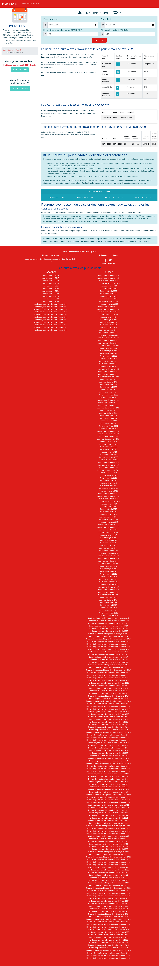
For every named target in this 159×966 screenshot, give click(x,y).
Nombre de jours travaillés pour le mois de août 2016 (108, 636)
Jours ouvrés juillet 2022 (108, 382)
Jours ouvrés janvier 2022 (108, 397)
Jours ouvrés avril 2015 (108, 608)
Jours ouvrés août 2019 (108, 473)
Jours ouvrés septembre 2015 (108, 595)
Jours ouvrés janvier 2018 (108, 522)
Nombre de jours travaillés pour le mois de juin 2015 (108, 756)
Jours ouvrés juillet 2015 (108, 600)
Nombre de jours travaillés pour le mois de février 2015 (108, 745)
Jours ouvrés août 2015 (108, 597)
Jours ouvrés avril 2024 (108, 327)
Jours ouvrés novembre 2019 (108, 465)
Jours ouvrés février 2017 (108, 551)
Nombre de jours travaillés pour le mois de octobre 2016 (108, 641)
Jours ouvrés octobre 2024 (108, 312)
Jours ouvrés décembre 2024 (108, 307)
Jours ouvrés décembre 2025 (108, 275)
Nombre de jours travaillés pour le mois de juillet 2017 (108, 665)
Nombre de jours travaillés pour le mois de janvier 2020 (108, 774)
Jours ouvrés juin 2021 (108, 416)
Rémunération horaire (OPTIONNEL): (115, 30)
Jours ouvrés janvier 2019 (108, 491)
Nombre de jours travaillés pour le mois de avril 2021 (108, 813)
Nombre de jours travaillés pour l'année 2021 (50, 320)
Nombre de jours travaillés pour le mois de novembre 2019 (108, 737)
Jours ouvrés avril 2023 (108, 358)
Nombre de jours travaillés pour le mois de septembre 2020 (108, 795)
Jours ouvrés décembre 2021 (108, 400)
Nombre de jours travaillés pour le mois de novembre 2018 (108, 706)
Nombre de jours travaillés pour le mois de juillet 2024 (108, 914)
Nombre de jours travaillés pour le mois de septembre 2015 (108, 763)
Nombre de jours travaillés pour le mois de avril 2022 (108, 844)
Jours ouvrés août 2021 (108, 410)
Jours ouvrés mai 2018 (108, 512)
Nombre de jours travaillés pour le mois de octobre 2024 (108, 922)
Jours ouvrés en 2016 (50, 275)
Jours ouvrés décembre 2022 (108, 369)
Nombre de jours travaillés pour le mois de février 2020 (108, 776)
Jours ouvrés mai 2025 (108, 294)
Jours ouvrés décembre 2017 (108, 525)
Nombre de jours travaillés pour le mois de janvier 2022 (108, 836)
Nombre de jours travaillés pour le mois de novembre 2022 (108, 862)
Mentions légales (108, 263)
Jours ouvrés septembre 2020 (108, 439)
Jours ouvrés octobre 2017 (108, 530)
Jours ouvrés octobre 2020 (108, 436)
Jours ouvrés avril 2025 (108, 296)
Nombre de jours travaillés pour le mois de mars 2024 (108, 903)
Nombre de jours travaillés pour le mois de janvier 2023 (108, 867)
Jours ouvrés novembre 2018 (108, 496)
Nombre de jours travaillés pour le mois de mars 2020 (108, 779)
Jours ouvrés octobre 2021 (108, 405)
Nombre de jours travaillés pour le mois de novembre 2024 (108, 924)
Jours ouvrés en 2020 (50, 288)
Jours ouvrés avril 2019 (108, 483)
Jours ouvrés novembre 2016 (108, 558)
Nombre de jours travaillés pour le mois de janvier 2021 (108, 805)
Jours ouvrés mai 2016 (108, 574)
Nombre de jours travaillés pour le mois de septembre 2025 (108, 950)
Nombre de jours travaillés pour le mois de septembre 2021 (108, 826)
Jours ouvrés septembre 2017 (108, 532)
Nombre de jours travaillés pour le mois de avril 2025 (108, 937)
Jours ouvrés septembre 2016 (108, 564)
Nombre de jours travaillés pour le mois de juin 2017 (108, 662)
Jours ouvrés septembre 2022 (108, 377)
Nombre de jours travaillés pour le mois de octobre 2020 (108, 797)
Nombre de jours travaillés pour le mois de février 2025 (108, 932)
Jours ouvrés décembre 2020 (108, 431)
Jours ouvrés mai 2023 (108, 356)
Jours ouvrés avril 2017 (108, 545)
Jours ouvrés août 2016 (108, 566)
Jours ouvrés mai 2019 (108, 480)
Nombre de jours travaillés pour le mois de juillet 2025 (108, 945)
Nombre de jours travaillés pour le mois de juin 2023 (108, 880)
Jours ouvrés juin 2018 (108, 509)
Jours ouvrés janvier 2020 (108, 460)
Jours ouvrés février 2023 (108, 364)
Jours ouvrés (9, 4)
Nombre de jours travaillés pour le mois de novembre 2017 (108, 675)
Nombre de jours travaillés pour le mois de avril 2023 (108, 875)
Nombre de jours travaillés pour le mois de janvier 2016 (108, 618)
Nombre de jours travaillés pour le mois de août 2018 (108, 699)
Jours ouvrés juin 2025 (108, 291)
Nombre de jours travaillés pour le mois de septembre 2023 (108, 888)
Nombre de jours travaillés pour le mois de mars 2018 (108, 686)
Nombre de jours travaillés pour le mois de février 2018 (108, 683)
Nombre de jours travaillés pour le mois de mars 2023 (108, 872)
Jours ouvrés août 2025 (108, 286)
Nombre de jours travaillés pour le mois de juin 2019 (108, 724)
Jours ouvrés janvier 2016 (108, 584)
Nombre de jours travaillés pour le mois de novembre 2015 (108, 769)
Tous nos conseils (20, 88)
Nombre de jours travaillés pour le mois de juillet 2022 (108, 852)
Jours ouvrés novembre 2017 (108, 527)
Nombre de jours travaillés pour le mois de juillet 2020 (108, 789)
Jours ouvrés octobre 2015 (108, 592)
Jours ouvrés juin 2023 (108, 353)
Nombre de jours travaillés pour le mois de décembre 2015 (108, 771)
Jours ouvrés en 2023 (50, 296)
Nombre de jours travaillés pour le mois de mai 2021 (108, 815)
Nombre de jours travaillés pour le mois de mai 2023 (108, 878)
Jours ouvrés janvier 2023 (108, 366)
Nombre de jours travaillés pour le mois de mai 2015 (108, 753)
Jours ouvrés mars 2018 (108, 517)
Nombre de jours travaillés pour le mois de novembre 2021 (108, 831)
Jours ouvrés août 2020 (108, 442)
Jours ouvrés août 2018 (108, 504)
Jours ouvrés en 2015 (50, 286)
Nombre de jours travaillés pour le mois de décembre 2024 (108, 927)
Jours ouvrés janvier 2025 (108, 304)
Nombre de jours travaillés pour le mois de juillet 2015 (108, 758)
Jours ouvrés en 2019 (50, 283)
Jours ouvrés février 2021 (108, 426)
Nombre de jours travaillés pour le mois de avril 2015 (108, 750)
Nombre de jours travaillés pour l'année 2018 (50, 309)
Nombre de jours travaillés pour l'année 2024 (50, 327)
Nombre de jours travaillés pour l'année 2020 (50, 317)
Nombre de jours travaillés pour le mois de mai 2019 (108, 722)
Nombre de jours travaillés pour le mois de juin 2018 (108, 693)
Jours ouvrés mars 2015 (108, 610)
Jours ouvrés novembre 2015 (108, 589)
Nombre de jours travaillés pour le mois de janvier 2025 (108, 929)
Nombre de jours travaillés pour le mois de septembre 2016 (108, 639)
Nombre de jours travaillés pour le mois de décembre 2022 (108, 865)
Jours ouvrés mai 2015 (108, 605)
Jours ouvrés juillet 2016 (108, 569)
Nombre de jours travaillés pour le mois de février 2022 (108, 839)
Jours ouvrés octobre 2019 (108, 467)
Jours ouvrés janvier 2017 (108, 553)
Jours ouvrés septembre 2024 (108, 314)
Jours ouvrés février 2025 (108, 301)
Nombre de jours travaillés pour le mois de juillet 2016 (108, 634)
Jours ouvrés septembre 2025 (108, 283)
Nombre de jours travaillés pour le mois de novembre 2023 (108, 893)
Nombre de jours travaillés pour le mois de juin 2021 (108, 818)
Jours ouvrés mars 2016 (108, 579)
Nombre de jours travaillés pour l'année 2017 (50, 307)
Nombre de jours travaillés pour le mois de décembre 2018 (108, 709)
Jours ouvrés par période (31, 3)
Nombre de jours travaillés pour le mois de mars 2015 (108, 748)
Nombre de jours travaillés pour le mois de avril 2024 (108, 906)
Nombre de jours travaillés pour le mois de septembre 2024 (108, 919)
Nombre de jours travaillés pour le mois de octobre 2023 (108, 890)
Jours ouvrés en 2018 (50, 281)
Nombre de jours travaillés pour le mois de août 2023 (108, 885)
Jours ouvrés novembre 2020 (108, 434)
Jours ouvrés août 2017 (108, 535)
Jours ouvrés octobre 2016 (108, 561)
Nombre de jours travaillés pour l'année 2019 (50, 312)
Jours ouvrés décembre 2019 (108, 462)
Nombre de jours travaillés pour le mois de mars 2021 (108, 810)
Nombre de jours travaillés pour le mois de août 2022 (108, 854)
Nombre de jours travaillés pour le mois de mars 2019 (108, 717)
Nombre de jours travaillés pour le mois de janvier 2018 (108, 680)
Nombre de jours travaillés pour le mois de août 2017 (108, 667)
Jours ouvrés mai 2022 (108, 387)
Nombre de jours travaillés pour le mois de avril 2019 (108, 719)
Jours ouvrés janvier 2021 (108, 429)
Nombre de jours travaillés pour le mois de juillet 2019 (108, 727)
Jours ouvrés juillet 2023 (108, 351)
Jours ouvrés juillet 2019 (108, 475)
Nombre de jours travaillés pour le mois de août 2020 (108, 792)
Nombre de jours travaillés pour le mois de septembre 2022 (108, 857)
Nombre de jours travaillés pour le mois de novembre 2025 (108, 955)
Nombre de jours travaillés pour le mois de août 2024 (108, 916)
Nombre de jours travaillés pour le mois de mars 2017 (108, 654)
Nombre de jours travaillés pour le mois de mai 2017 (108, 660)
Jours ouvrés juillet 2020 (108, 444)
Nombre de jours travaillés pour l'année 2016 (50, 304)
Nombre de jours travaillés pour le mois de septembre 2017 (108, 670)
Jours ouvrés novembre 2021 (108, 403)
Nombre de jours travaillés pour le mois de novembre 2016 (108, 644)
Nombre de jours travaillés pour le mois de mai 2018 (108, 691)
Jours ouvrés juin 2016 (108, 571)
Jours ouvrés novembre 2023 (108, 340)
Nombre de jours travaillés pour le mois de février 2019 (108, 714)
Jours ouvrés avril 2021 (108, 421)
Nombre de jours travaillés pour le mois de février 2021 (108, 807)
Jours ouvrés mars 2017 (108, 548)
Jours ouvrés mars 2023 (108, 361)
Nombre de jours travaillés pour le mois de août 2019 (108, 730)
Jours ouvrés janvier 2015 (108, 615)
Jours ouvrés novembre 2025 (108, 278)
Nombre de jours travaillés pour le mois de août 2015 (108, 761)
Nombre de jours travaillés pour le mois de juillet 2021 (108, 820)
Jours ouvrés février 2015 (108, 613)
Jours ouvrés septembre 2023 (108, 346)
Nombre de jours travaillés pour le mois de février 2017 (108, 652)
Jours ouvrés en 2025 (50, 301)
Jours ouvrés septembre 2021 (108, 408)
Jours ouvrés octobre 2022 (108, 374)
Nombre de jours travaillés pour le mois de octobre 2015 (108, 766)
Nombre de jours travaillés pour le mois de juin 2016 (108, 631)
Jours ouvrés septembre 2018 (108, 501)
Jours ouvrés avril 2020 (108, 452)
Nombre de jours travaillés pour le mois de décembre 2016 (108, 647)
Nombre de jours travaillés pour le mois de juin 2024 (108, 911)
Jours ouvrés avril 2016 (108, 577)
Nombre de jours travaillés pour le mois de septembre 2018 (108, 701)
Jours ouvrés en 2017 (50, 278)
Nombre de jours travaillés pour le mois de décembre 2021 (108, 833)
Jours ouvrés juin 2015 (108, 602)
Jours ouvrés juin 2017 (108, 540)
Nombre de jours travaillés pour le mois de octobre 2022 (108, 859)
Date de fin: (107, 19)
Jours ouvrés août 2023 (108, 348)
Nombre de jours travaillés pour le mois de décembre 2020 (108, 802)
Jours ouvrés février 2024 (108, 333)
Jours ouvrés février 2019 (108, 488)
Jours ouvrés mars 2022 (108, 392)
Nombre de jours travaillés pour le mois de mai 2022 (108, 846)
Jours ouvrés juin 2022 (108, 384)
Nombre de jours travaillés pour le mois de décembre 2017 (108, 678)
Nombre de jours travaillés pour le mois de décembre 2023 (108, 896)
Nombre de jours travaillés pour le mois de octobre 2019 (108, 735)
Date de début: (51, 19)
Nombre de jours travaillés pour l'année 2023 (50, 325)
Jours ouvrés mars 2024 (108, 330)
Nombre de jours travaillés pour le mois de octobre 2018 (108, 704)
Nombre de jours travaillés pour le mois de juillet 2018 (108, 696)
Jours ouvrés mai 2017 (108, 543)
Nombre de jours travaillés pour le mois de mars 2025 (108, 935)
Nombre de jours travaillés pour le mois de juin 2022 (108, 849)
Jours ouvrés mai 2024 (108, 325)
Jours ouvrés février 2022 (108, 395)
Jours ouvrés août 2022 (108, 379)
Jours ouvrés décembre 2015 (108, 587)
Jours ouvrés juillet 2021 (108, 413)
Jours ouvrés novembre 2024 (108, 309)
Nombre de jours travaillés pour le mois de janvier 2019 (108, 711)
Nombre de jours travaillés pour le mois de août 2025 (108, 948)
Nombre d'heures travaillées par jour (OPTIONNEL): (62, 30)
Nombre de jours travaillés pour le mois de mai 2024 (108, 909)
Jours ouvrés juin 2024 (108, 322)
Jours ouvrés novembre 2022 (108, 371)
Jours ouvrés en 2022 (50, 294)
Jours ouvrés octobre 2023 (108, 343)
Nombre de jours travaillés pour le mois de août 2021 (108, 823)
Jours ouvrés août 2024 (108, 317)
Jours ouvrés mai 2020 (108, 449)
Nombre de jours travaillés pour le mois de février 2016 (108, 621)
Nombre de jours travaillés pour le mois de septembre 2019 (108, 732)
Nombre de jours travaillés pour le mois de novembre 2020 (108, 800)
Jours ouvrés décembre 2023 (108, 338)
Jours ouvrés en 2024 (50, 299)
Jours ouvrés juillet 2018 (108, 506)
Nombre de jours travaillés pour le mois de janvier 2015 (108, 743)
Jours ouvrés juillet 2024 (108, 320)
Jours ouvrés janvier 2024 (108, 335)
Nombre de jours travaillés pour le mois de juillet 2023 (108, 883)
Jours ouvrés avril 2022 (108, 390)
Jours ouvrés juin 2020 (108, 447)
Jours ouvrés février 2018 (108, 519)
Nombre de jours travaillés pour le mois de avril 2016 (108, 626)
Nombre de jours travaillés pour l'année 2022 (50, 322)
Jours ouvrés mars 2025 (108, 299)
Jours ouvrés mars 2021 (108, 423)
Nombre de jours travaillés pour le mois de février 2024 (108, 901)
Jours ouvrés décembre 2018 (108, 493)
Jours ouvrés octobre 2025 (108, 281)
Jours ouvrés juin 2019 (108, 478)
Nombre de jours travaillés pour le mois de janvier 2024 (108, 898)
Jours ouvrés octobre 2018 (108, 499)
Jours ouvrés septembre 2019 (108, 470)
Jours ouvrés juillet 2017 (108, 538)
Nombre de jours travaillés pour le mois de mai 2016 (108, 628)
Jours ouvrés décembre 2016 (108, 556)
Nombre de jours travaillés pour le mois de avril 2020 (108, 782)
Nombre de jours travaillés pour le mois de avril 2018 (108, 688)
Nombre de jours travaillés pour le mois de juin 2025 (108, 942)
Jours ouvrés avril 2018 (108, 514)
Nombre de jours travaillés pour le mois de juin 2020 (108, 787)
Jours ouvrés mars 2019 (108, 486)
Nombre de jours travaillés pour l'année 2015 (50, 314)
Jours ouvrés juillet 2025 (108, 288)
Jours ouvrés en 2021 (50, 291)
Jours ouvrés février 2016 (108, 582)
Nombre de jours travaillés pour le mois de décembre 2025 (108, 958)
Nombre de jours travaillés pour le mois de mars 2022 (108, 841)
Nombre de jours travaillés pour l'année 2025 (50, 330)
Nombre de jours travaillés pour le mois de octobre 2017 (108, 673)
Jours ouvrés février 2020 (108, 457)
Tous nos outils (20, 70)
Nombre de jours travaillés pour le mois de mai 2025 (108, 940)
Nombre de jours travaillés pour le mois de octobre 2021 (108, 828)
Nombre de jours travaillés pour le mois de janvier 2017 (108, 649)
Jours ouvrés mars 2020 (108, 455)
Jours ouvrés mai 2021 (108, 418)
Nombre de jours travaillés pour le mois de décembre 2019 (108, 740)
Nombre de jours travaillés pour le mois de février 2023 (108, 870)
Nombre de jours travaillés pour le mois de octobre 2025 (108, 953)
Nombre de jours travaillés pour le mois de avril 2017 (108, 657)
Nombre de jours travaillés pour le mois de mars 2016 (108, 623)
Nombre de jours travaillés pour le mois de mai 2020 (108, 784)
